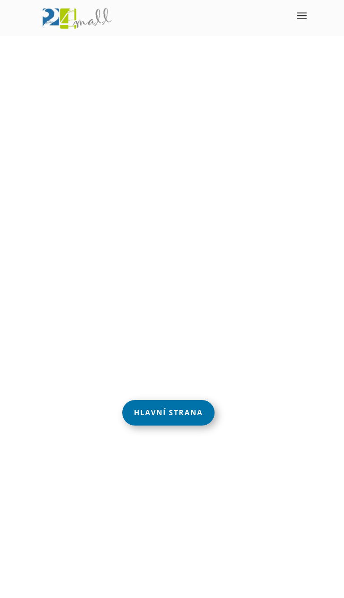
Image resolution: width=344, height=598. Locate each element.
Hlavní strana (168, 412)
